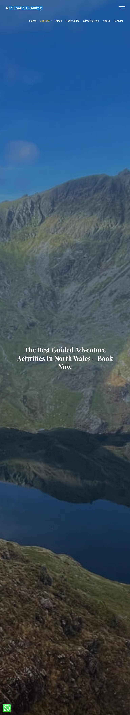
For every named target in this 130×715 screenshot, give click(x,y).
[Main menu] (122, 8)
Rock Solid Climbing (24, 8)
